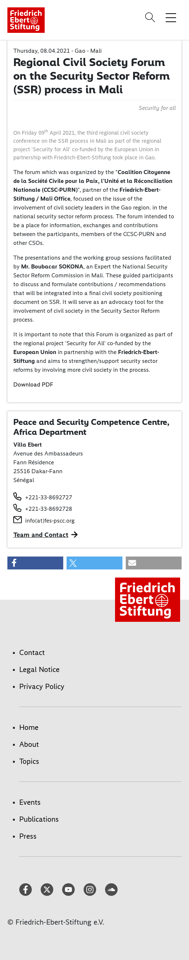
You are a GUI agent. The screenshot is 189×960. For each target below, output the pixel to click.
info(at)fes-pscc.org (50, 520)
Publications (39, 819)
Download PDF (33, 384)
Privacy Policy (41, 686)
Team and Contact (40, 535)
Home (28, 727)
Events (30, 802)
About (29, 744)
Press (28, 836)
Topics (29, 761)
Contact (32, 652)
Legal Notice (39, 669)
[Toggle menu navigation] (171, 17)
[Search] (151, 17)
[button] (35, 563)
